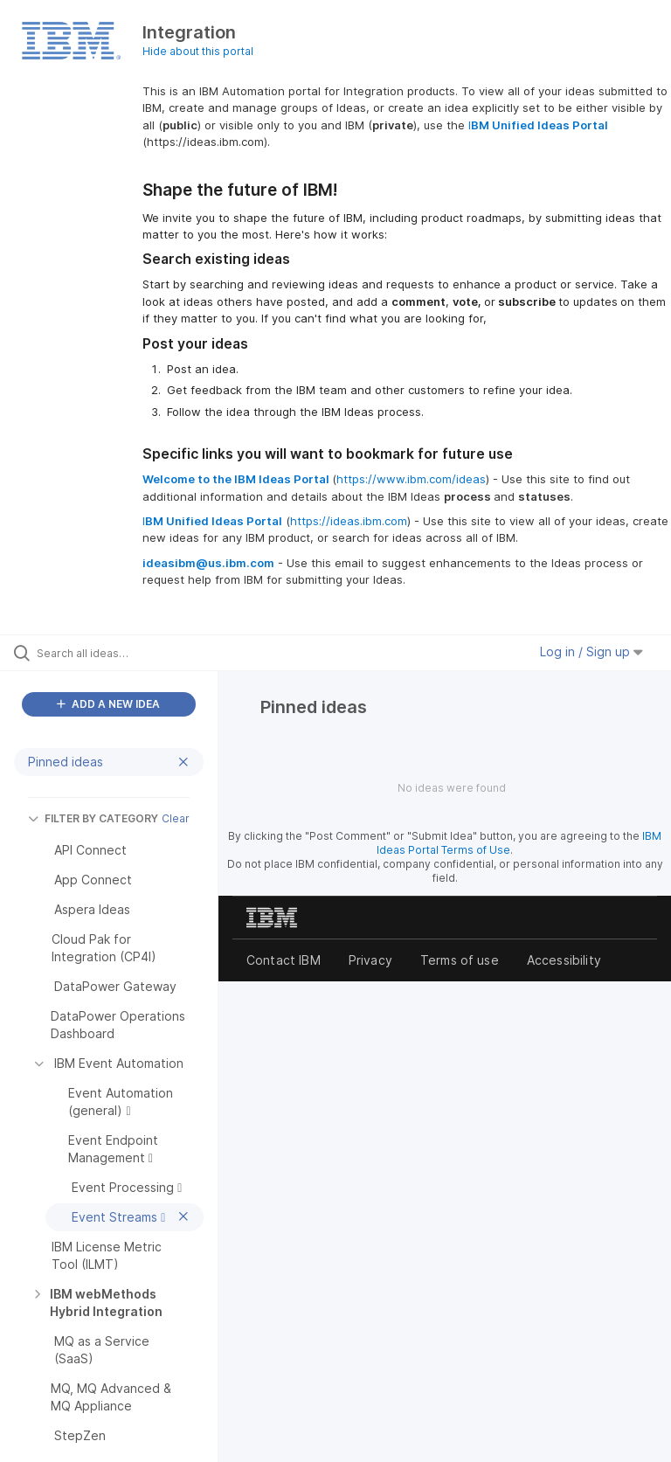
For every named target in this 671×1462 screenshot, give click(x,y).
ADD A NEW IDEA (108, 703)
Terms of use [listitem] (459, 960)
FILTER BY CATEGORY (93, 818)
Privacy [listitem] (370, 960)
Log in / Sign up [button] (591, 651)
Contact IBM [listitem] (283, 960)
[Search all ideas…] (118, 652)
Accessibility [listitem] (564, 960)
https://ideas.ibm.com (348, 521)
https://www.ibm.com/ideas (411, 479)
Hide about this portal (197, 51)
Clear (176, 818)
